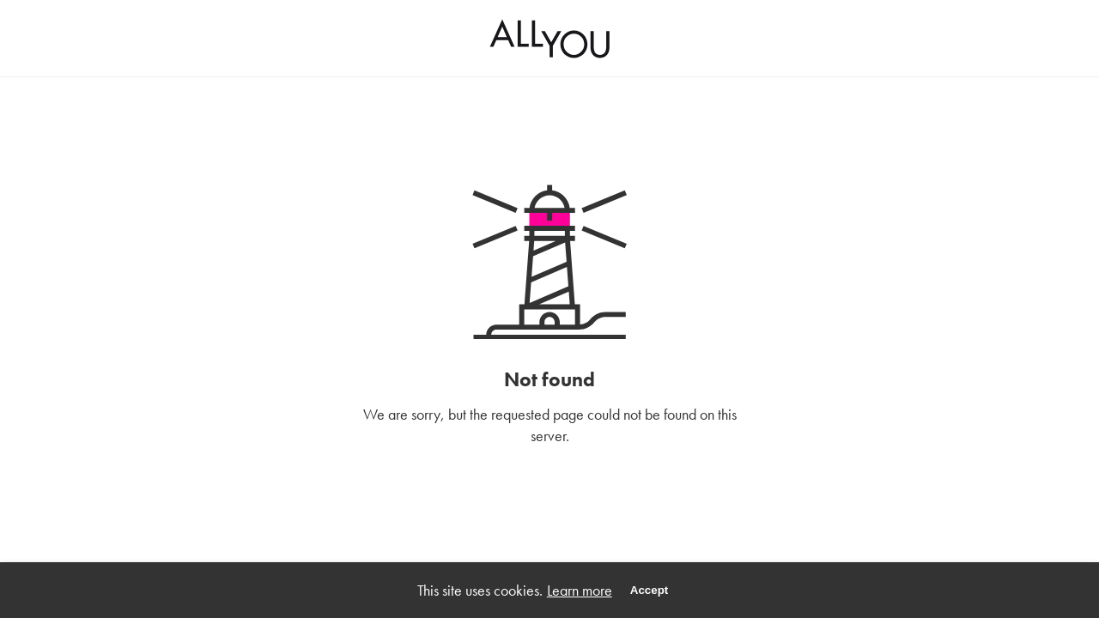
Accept (649, 590)
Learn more (579, 590)
